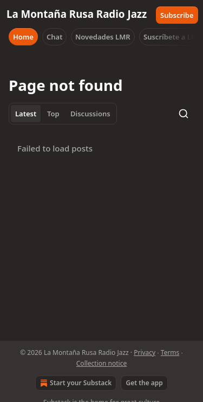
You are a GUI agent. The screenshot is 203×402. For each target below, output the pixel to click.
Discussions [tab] (90, 113)
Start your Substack (75, 383)
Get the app (144, 382)
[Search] (183, 113)
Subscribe (177, 15)
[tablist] (63, 113)
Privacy (144, 352)
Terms (170, 352)
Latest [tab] (25, 113)
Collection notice (101, 363)
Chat (54, 37)
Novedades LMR (102, 37)
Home (23, 37)
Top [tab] (53, 113)
